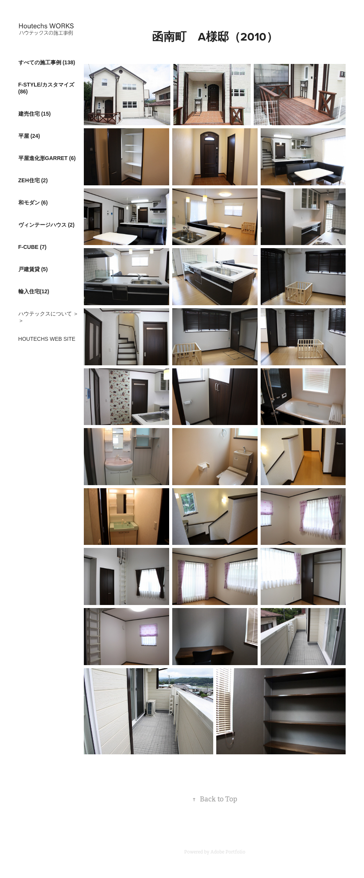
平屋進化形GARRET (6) (47, 158)
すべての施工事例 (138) (46, 62)
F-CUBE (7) (32, 247)
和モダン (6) (33, 202)
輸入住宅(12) (33, 291)
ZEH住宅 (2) (33, 180)
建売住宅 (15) (34, 114)
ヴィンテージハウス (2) (46, 225)
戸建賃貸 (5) (33, 269)
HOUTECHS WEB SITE (46, 339)
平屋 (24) (29, 136)
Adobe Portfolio (228, 852)
